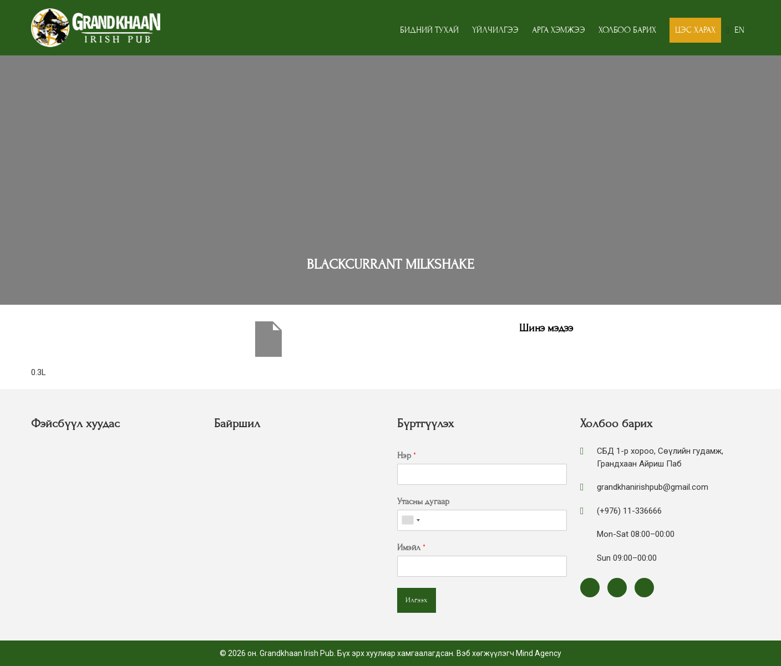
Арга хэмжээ (558, 30)
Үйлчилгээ (495, 30)
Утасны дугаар (423, 501)
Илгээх (416, 600)
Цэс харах (695, 30)
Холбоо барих (627, 30)
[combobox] (410, 520)
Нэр (406, 455)
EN (739, 30)
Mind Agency (538, 653)
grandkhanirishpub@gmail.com (652, 487)
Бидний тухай (429, 30)
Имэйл (411, 547)
